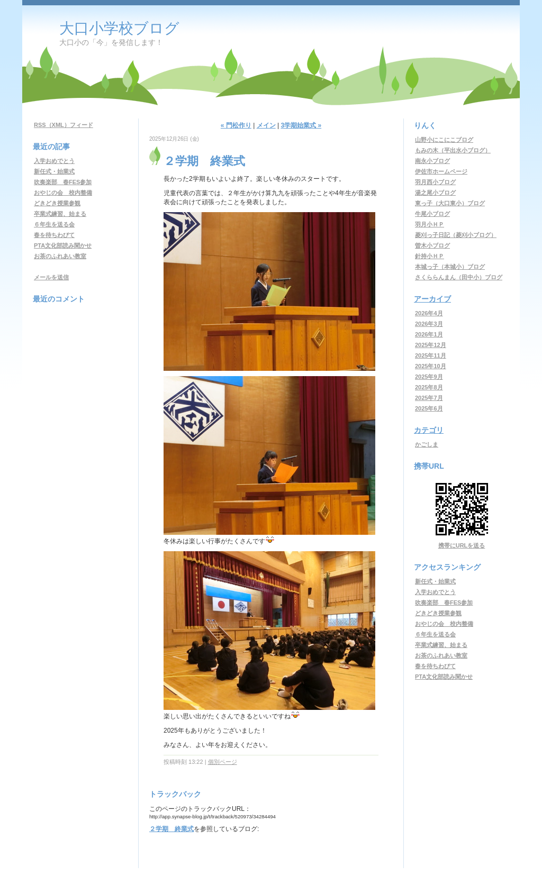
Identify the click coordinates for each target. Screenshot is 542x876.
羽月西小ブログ (435, 182)
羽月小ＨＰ (429, 224)
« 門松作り (236, 125)
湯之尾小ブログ (435, 192)
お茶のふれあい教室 (60, 256)
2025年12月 (430, 345)
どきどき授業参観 (57, 203)
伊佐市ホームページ (441, 171)
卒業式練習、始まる (60, 214)
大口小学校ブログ (119, 28)
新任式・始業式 (54, 171)
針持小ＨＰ (429, 256)
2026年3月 (429, 324)
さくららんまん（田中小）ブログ (458, 277)
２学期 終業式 (171, 829)
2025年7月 (429, 398)
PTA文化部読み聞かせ (63, 245)
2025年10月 (430, 366)
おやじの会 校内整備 (63, 192)
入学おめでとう (54, 161)
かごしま (426, 444)
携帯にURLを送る (461, 545)
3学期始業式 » (301, 125)
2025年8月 (429, 387)
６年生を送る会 (54, 224)
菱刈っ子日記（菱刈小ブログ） (455, 235)
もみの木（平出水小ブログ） (453, 150)
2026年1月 (429, 334)
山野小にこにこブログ (444, 139)
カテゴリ (429, 430)
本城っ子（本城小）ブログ (450, 266)
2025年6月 (429, 408)
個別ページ (222, 762)
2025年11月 (430, 355)
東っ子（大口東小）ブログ (450, 203)
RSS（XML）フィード (63, 125)
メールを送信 (51, 277)
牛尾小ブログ (432, 214)
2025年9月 (429, 376)
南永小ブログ (432, 161)
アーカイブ (432, 299)
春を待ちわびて (54, 235)
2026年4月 (429, 313)
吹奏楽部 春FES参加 (63, 182)
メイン (266, 125)
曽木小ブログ (432, 245)
